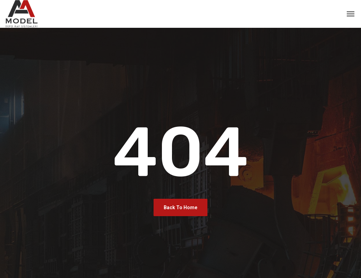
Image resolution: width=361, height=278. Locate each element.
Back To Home (180, 207)
